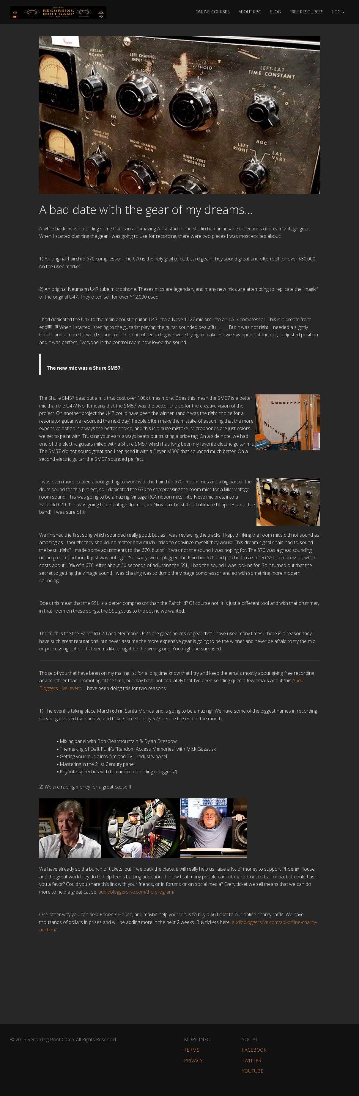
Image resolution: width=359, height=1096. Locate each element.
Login (338, 12)
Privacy (193, 1060)
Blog (275, 12)
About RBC (250, 12)
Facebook (254, 1050)
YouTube (252, 1071)
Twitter (251, 1060)
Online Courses (213, 12)
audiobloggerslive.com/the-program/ (136, 892)
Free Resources (306, 12)
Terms (191, 1050)
